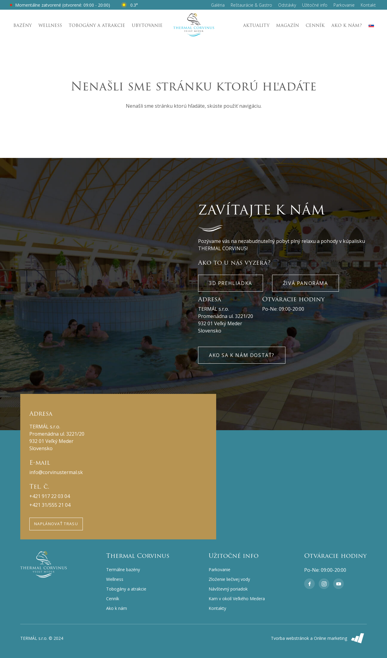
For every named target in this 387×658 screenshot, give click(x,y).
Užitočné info (314, 5)
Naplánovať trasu (56, 523)
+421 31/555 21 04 (49, 505)
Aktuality (256, 25)
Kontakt (368, 5)
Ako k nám (116, 608)
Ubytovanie (147, 25)
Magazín (287, 25)
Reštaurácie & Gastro (251, 5)
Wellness (50, 25)
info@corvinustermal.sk (56, 472)
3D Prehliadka (230, 283)
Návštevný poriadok (228, 589)
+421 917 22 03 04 (49, 496)
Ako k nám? (346, 25)
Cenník (315, 25)
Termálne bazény (123, 569)
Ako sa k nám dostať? (242, 355)
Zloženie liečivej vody (229, 579)
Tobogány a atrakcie (97, 25)
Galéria (218, 5)
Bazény (22, 25)
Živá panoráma (305, 283)
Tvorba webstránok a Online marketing (319, 638)
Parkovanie (344, 5)
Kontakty (217, 608)
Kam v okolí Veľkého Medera (237, 598)
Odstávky (287, 5)
